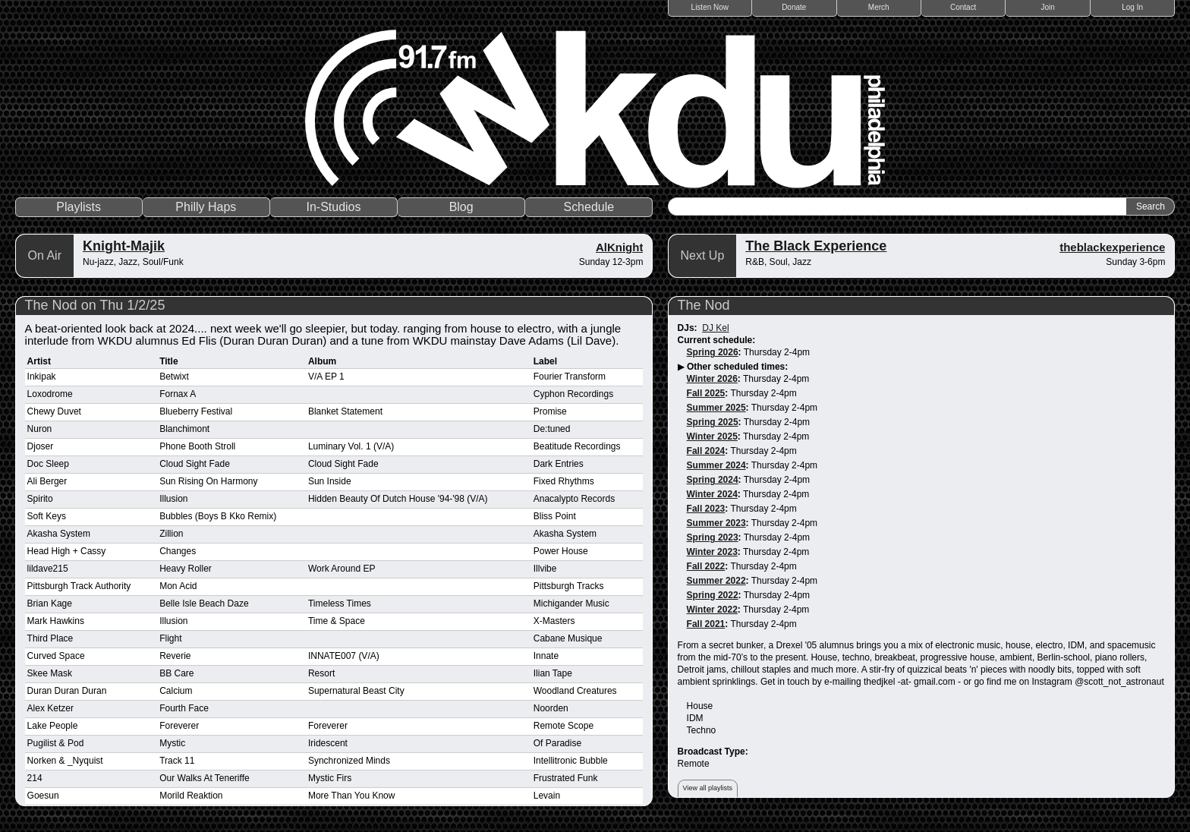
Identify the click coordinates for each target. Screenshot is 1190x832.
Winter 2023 (712, 552)
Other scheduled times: (737, 366)
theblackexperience (1112, 247)
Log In (1132, 7)
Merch (878, 7)
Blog (461, 206)
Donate (794, 7)
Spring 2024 (712, 479)
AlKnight (619, 247)
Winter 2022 (712, 609)
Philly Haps (205, 206)
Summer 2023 (716, 523)
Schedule (588, 206)
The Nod (704, 305)
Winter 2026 (712, 378)
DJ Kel (715, 328)
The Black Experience (815, 246)
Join (1048, 7)
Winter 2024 (712, 494)
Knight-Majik (124, 246)
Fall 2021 (706, 624)
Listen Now (710, 7)
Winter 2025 (712, 436)
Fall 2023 (706, 508)
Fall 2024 (706, 451)
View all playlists (707, 788)
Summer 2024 (716, 465)
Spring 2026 (712, 352)
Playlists (78, 206)
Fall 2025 (706, 393)
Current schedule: (717, 340)
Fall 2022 (706, 566)
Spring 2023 (712, 537)
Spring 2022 (712, 595)
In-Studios (333, 206)
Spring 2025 (712, 422)
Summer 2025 (716, 407)
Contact (963, 7)
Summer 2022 (716, 580)
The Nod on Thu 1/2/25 (95, 305)
